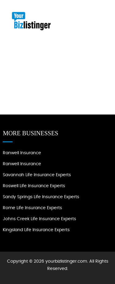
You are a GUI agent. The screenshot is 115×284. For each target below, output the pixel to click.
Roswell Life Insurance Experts (34, 186)
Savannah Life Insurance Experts (37, 175)
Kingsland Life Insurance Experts (36, 230)
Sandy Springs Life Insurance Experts (41, 197)
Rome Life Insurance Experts (32, 208)
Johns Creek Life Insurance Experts (39, 219)
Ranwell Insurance (22, 153)
